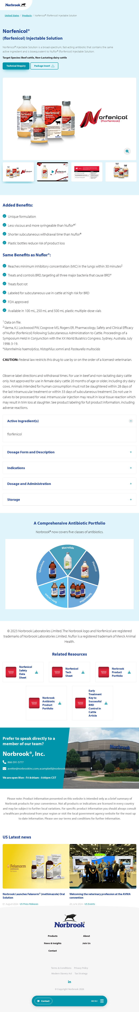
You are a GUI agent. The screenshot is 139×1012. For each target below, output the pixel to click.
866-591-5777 (16, 779)
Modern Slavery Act (61, 973)
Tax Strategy (81, 973)
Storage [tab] (13, 516)
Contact (52, 950)
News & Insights (52, 943)
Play (53, 172)
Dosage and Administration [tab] (29, 501)
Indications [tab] (16, 485)
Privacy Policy (81, 968)
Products (27, 15)
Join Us (86, 943)
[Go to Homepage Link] (15, 5)
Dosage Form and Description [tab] (31, 469)
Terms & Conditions (61, 968)
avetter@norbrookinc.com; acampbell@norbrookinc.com (41, 786)
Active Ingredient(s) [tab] (23, 438)
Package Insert (44, 66)
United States (12, 15)
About (86, 936)
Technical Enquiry (16, 65)
